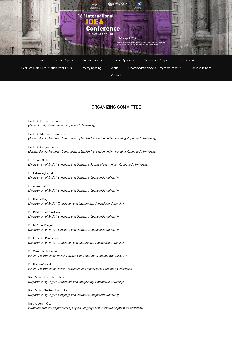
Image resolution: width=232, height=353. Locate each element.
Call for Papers (63, 60)
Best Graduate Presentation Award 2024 (46, 68)
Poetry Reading (91, 68)
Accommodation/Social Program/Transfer (154, 68)
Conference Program (157, 60)
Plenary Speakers (123, 60)
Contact (116, 75)
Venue (114, 68)
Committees (92, 60)
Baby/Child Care (200, 68)
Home (40, 60)
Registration (187, 60)
